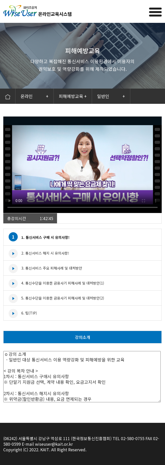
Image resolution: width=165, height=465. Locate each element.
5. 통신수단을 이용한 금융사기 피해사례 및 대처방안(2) (62, 298)
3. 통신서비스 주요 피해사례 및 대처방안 (51, 268)
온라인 (34, 96)
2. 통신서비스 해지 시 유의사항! (45, 253)
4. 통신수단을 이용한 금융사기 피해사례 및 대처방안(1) (62, 283)
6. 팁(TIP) (29, 312)
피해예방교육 (73, 96)
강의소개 (82, 337)
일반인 (111, 96)
